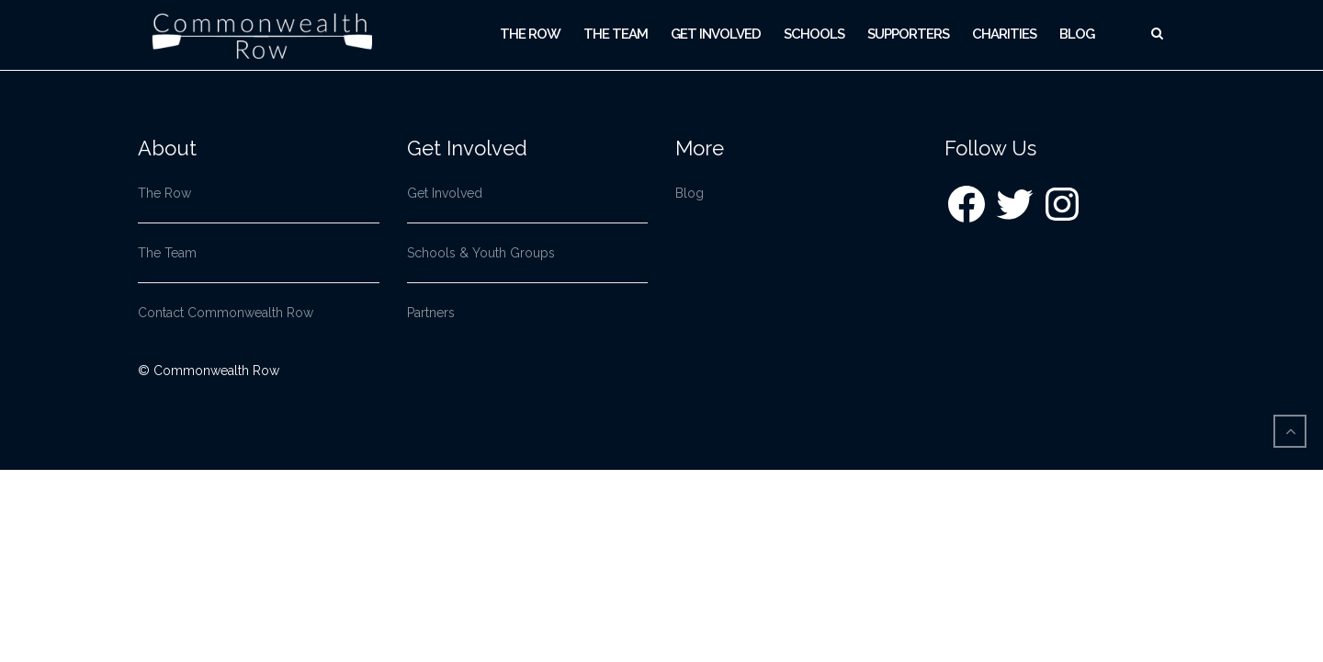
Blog (1076, 34)
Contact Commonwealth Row (225, 312)
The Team (615, 34)
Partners (431, 312)
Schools (814, 34)
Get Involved (716, 34)
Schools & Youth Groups (481, 252)
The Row (530, 34)
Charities (1004, 34)
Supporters (908, 34)
